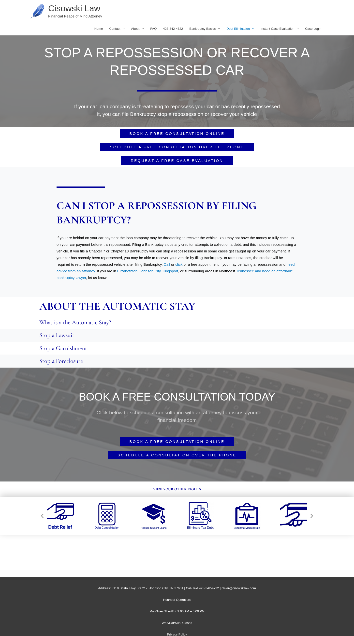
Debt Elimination (238, 29)
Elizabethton (127, 271)
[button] (42, 516)
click (178, 264)
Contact (114, 29)
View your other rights (177, 489)
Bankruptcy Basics (202, 29)
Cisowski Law (74, 8)
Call (167, 264)
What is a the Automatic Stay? (75, 322)
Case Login (313, 29)
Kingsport (170, 271)
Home (98, 29)
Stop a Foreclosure (61, 361)
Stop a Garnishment (63, 348)
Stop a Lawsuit (56, 335)
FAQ (153, 29)
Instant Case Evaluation (277, 29)
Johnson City (150, 271)
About (135, 29)
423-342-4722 (173, 29)
